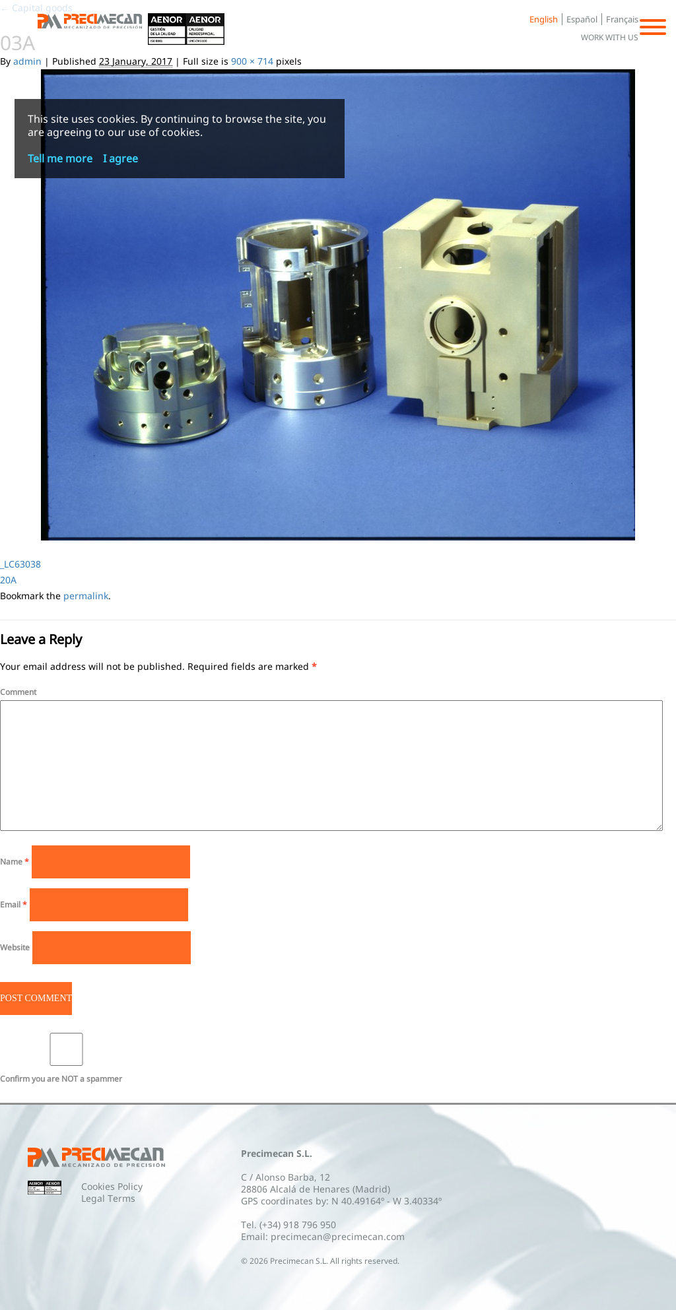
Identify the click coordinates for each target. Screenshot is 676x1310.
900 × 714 (252, 61)
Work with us (609, 37)
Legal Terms (108, 1198)
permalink (85, 595)
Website (15, 947)
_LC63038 (20, 564)
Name (14, 861)
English (543, 19)
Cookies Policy (112, 1186)
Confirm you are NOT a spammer (66, 1058)
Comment (18, 692)
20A (8, 579)
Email (13, 904)
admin (27, 61)
